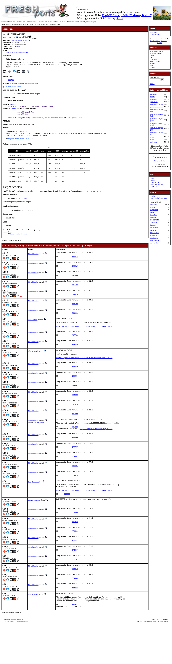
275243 (75, 554)
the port (12, 108)
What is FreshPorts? (156, 51)
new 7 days (154, 238)
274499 (75, 564)
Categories (153, 180)
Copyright (139, 661)
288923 (75, 326)
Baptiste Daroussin (34, 531)
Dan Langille (153, 661)
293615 (75, 275)
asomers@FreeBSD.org (19, 40)
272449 (75, 584)
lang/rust (27, 204)
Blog (151, 65)
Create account (155, 34)
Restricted (153, 217)
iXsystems (164, 41)
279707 (75, 473)
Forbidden (153, 215)
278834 (75, 483)
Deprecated (154, 210)
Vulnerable (153, 222)
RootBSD (159, 43)
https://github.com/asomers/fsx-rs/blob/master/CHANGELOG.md (84, 340)
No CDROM (154, 220)
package (13, 112)
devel (10, 37)
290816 (75, 306)
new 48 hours (154, 235)
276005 (67, 525)
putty (152, 139)
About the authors (156, 53)
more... (152, 84)
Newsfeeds (153, 186)
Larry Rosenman (33, 509)
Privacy (152, 63)
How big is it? (154, 59)
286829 (75, 360)
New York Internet (155, 41)
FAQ (151, 57)
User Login (153, 32)
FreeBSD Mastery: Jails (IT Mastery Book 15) (127, 15)
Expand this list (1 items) (18, 241)
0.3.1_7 (5, 37)
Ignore (152, 212)
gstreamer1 (153, 99)
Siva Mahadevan (39, 444)
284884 (75, 395)
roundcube (153, 94)
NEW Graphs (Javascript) (158, 198)
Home (152, 178)
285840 (75, 385)
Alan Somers (32, 332)
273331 (75, 574)
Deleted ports (154, 182)
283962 (75, 405)
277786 (75, 493)
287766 (75, 350)
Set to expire (154, 228)
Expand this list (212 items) (21, 145)
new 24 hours (154, 233)
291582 (75, 295)
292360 (75, 285)
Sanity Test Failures (156, 184)
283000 (75, 415)
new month (154, 243)
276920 (75, 503)
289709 (75, 316)
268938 (75, 644)
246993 (75, 450)
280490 (75, 463)
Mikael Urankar (33, 261)
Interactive (153, 230)
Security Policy (155, 61)
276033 (75, 544)
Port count (153, 205)
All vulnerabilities (160, 161)
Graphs (152, 196)
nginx (152, 137)
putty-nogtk (154, 142)
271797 (75, 594)
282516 (75, 426)
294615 (75, 265)
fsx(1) (11, 82)
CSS (161, 659)
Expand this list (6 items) (13, 89)
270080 (75, 615)
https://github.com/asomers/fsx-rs (17, 53)
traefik (152, 97)
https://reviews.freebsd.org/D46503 (96, 453)
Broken (152, 207)
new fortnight (154, 240)
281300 (75, 436)
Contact (152, 67)
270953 (75, 605)
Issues (152, 55)
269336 (75, 625)
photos (119, 18)
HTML (157, 659)
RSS (166, 659)
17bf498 (16, 46)
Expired (152, 225)
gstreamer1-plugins (156, 104)
